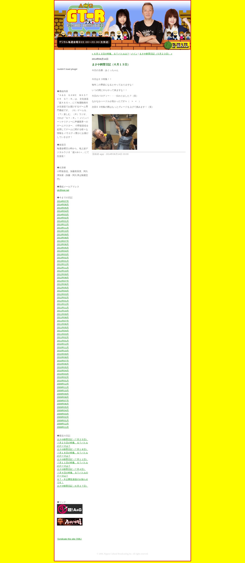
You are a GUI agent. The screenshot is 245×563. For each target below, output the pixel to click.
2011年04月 (63, 330)
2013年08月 (63, 237)
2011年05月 (63, 327)
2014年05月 (63, 208)
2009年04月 (63, 410)
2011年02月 (63, 337)
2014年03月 (63, 214)
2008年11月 (63, 427)
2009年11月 (63, 387)
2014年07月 (63, 201)
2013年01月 (63, 261)
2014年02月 (63, 218)
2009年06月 (63, 404)
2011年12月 (63, 304)
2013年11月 (63, 228)
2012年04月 (63, 291)
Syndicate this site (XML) (69, 539)
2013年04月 (63, 251)
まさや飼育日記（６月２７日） (72, 486)
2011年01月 (63, 341)
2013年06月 (63, 244)
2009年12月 (63, 384)
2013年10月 (63, 231)
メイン (134, 53)
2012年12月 (63, 264)
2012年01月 (63, 301)
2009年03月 (63, 414)
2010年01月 (63, 380)
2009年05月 (63, 407)
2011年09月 (63, 314)
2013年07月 (63, 241)
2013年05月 (63, 247)
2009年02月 (63, 417)
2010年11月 (63, 347)
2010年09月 (63, 354)
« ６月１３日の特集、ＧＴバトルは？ (110, 53)
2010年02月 (63, 377)
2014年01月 (63, 221)
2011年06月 (63, 324)
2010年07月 (63, 360)
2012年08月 (63, 277)
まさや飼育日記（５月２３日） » (155, 53)
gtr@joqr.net (63, 190)
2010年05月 (63, 367)
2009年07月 (63, 400)
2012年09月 (63, 274)
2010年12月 (63, 344)
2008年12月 (63, 423)
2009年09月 (63, 394)
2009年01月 (63, 420)
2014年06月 (63, 204)
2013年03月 (63, 254)
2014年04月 (63, 211)
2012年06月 (63, 284)
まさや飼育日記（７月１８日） (72, 449)
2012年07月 (63, 281)
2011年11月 (63, 307)
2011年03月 (63, 334)
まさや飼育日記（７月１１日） (72, 459)
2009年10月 (63, 390)
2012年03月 (63, 294)
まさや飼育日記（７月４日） (71, 469)
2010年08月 (63, 357)
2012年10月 (63, 271)
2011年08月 (63, 317)
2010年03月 (63, 374)
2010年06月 (63, 364)
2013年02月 (63, 257)
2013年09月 (63, 234)
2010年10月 (63, 350)
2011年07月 (63, 321)
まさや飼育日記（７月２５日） (72, 439)
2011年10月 (63, 311)
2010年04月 (63, 370)
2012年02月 (63, 297)
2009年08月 (63, 397)
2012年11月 (63, 267)
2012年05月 (63, 287)
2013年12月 (63, 224)
